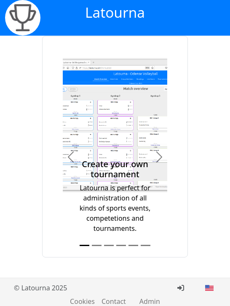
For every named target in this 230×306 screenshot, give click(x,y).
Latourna (115, 12)
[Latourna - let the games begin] (22, 17)
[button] (70, 157)
